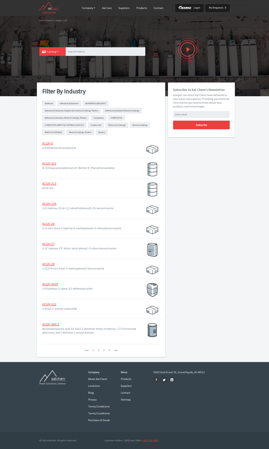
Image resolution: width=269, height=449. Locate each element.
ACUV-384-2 (50, 324)
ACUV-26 (48, 223)
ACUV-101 (49, 163)
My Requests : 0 (217, 7)
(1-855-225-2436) (150, 440)
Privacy (92, 399)
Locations (94, 385)
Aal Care (107, 8)
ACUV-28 (48, 264)
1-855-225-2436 (49, 12)
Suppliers (124, 8)
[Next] (115, 350)
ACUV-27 (48, 244)
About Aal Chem (97, 379)
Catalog (51, 51)
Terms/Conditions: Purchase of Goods (99, 417)
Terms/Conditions (99, 406)
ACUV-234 (49, 203)
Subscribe (201, 125)
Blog (91, 392)
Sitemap (126, 399)
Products (141, 8)
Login (189, 7)
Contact (158, 8)
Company (87, 8)
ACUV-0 (47, 143)
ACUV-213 (49, 183)
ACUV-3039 (50, 284)
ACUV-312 (49, 304)
